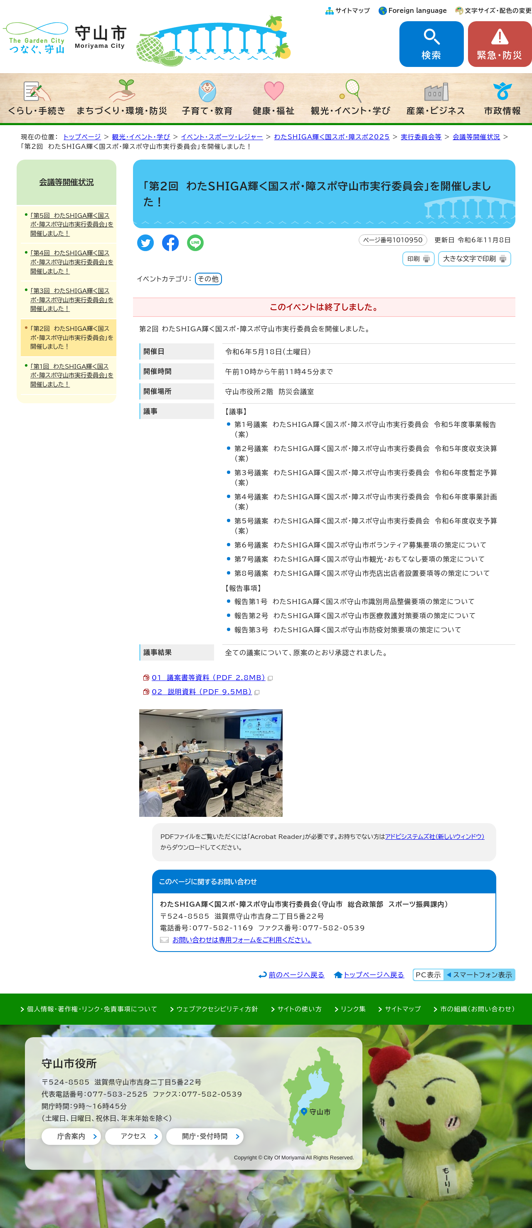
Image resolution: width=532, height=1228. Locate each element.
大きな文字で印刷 (469, 258)
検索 (431, 55)
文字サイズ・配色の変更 (498, 10)
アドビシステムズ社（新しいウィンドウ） (435, 836)
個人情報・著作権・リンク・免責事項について (92, 1009)
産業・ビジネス (436, 110)
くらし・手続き (37, 110)
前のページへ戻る (297, 975)
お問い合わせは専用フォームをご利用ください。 (242, 940)
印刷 (413, 259)
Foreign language (418, 10)
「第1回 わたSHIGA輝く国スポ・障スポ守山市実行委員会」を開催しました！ (71, 375)
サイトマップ (352, 10)
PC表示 (428, 975)
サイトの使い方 (300, 1009)
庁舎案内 (71, 1136)
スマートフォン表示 (482, 975)
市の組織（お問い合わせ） (477, 1009)
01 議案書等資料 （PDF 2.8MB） (212, 677)
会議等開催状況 (476, 137)
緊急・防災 (500, 55)
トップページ (82, 137)
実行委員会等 (421, 137)
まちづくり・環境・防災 (122, 110)
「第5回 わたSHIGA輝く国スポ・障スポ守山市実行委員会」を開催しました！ (71, 224)
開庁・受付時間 (205, 1136)
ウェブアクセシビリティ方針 (218, 1009)
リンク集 (353, 1009)
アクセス (133, 1136)
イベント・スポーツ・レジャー (222, 137)
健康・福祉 (274, 110)
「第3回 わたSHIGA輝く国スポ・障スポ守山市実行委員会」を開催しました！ (71, 300)
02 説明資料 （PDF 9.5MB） (205, 691)
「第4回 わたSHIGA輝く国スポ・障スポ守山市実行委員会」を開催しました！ (71, 262)
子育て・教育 (207, 110)
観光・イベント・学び (351, 110)
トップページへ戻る (374, 975)
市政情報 (503, 110)
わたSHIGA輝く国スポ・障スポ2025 (332, 137)
